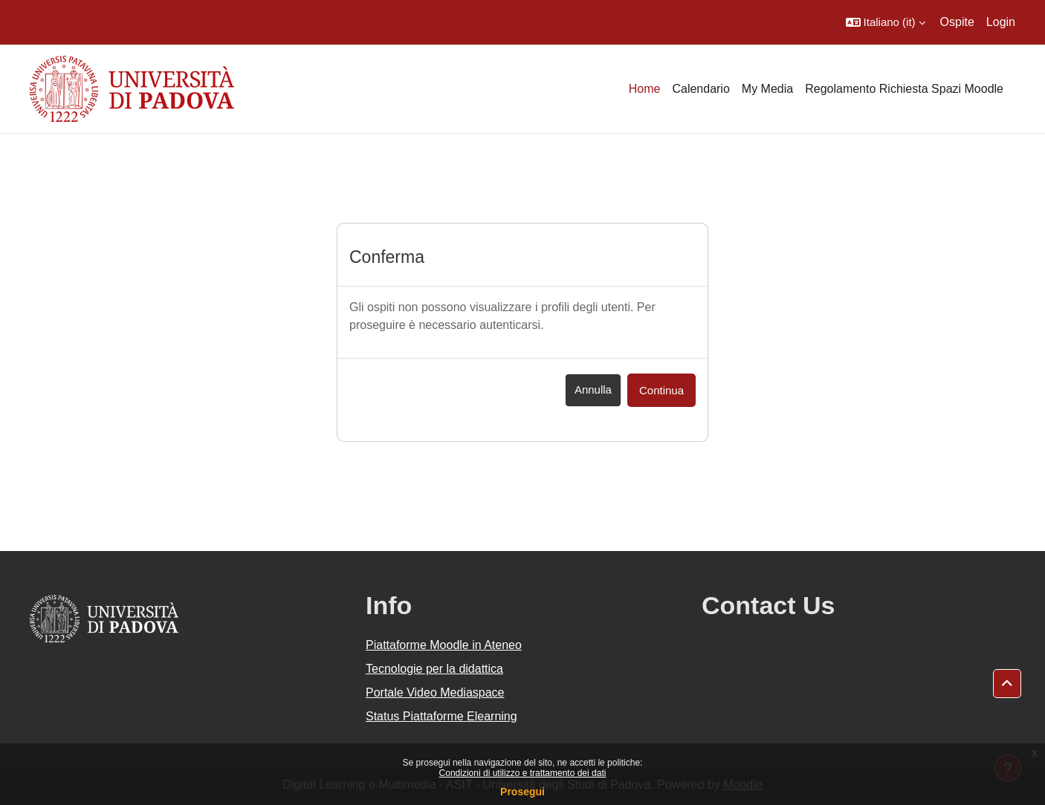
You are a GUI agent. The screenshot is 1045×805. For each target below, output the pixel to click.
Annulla (593, 389)
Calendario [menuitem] (700, 88)
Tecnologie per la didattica (434, 668)
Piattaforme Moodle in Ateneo (444, 645)
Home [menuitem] (645, 88)
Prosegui (522, 792)
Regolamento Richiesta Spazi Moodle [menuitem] (904, 88)
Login (1000, 22)
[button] (885, 22)
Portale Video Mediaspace (435, 692)
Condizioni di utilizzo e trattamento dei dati (522, 773)
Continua (661, 390)
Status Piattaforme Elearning (441, 716)
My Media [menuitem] (767, 88)
